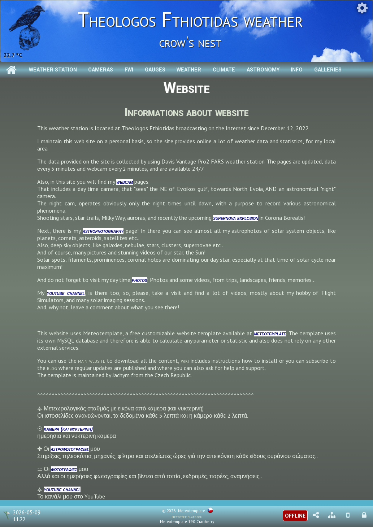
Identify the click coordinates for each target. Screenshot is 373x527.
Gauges (155, 70)
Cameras (100, 70)
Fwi (129, 70)
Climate (224, 70)
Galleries (328, 70)
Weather (189, 70)
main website (91, 360)
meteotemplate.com (187, 516)
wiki (185, 360)
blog (52, 367)
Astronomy (263, 70)
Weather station (53, 70)
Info (297, 70)
